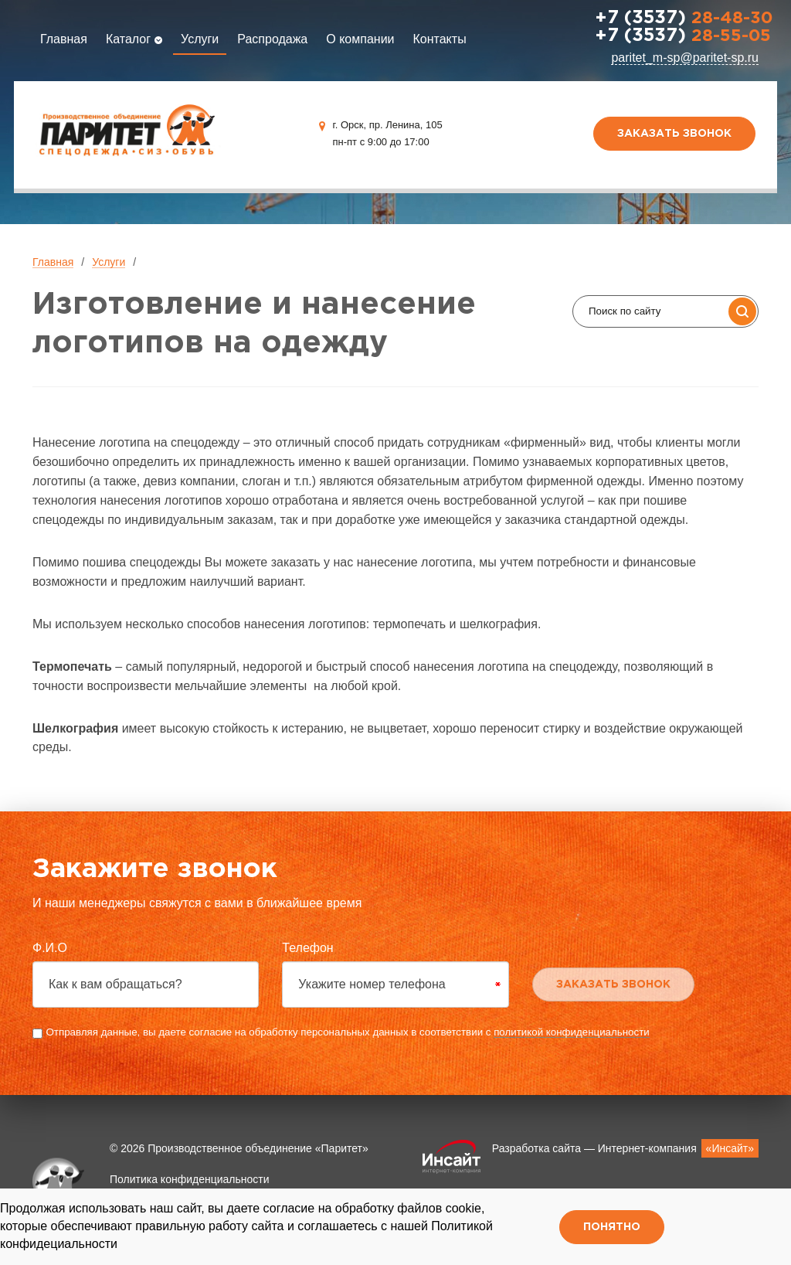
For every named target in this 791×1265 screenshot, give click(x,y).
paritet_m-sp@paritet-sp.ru (685, 57)
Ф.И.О (49, 947)
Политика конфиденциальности (190, 1179)
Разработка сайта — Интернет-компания (625, 1148)
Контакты (440, 39)
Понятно (611, 1227)
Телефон (307, 947)
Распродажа (272, 39)
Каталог (134, 39)
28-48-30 (683, 18)
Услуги (200, 39)
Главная (63, 39)
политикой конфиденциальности (572, 1032)
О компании (360, 39)
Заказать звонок (674, 133)
